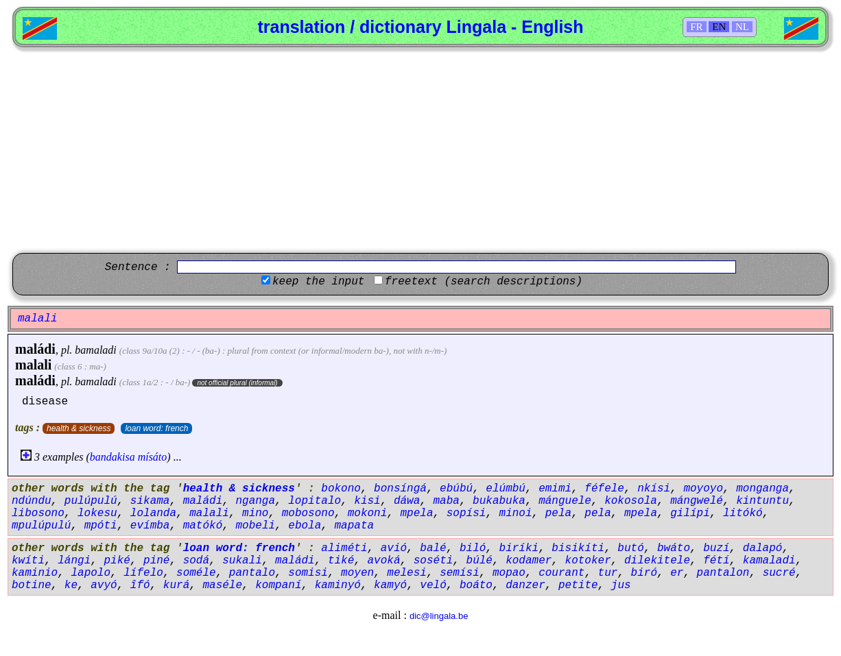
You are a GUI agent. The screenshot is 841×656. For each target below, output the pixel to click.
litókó (743, 513)
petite (578, 585)
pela (558, 513)
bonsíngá (400, 489)
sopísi (466, 513)
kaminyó (338, 585)
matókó (203, 526)
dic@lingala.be (439, 616)
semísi (459, 573)
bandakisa (112, 457)
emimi (554, 489)
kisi (367, 501)
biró (644, 573)
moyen (357, 573)
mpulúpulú (41, 526)
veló (433, 585)
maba (447, 501)
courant (561, 573)
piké (117, 561)
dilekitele (657, 561)
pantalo (252, 573)
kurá (176, 585)
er (676, 573)
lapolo (90, 573)
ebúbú (456, 489)
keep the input (318, 282)
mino (255, 513)
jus (621, 585)
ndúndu (31, 501)
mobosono (308, 513)
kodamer (529, 561)
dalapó (763, 548)
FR (696, 26)
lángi (74, 561)
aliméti (344, 548)
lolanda (153, 513)
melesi (407, 573)
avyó (104, 585)
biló (473, 548)
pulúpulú (90, 501)
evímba (150, 526)
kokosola (630, 501)
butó (630, 548)
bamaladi (95, 350)
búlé (479, 561)
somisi (308, 573)
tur (608, 573)
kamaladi (769, 561)
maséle (222, 585)
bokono (341, 489)
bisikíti (578, 548)
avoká (384, 561)
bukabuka (499, 501)
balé (433, 548)
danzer (525, 585)
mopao (509, 573)
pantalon (723, 573)
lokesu (97, 513)
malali (33, 364)
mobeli (255, 526)
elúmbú (505, 489)
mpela (417, 513)
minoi (515, 513)
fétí (716, 561)
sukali (242, 561)
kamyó (390, 585)
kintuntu (762, 501)
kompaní (278, 585)
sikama (150, 501)
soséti (433, 561)
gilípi (690, 513)
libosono (38, 513)
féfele (604, 489)
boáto (476, 585)
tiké (341, 561)
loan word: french (156, 428)
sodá (196, 561)
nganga (255, 501)
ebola (304, 526)
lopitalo (314, 501)
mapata (355, 526)
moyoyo (703, 489)
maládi (35, 348)
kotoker (588, 561)
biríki (519, 548)
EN (719, 26)
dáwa (407, 501)
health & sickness (78, 428)
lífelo (143, 573)
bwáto (673, 548)
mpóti (100, 526)
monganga (762, 489)
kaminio (35, 573)
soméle (196, 573)
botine (31, 585)
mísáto (152, 457)
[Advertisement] (420, 150)
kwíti (28, 561)
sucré (779, 573)
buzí (716, 548)
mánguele (564, 501)
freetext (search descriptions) (483, 282)
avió (394, 548)
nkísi (653, 489)
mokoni (368, 513)
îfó (140, 585)
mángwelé (696, 501)
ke (71, 585)
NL (742, 26)
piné (156, 561)
